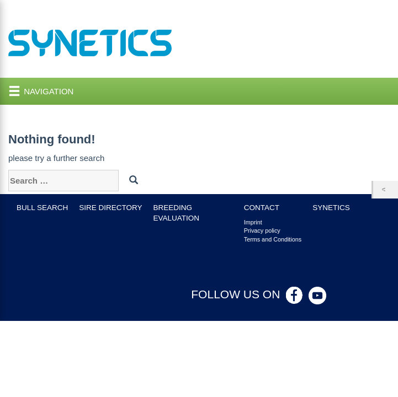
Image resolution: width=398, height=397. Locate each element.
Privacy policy (262, 230)
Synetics (331, 207)
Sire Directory (110, 207)
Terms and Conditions (272, 239)
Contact (261, 207)
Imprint (253, 222)
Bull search (42, 207)
